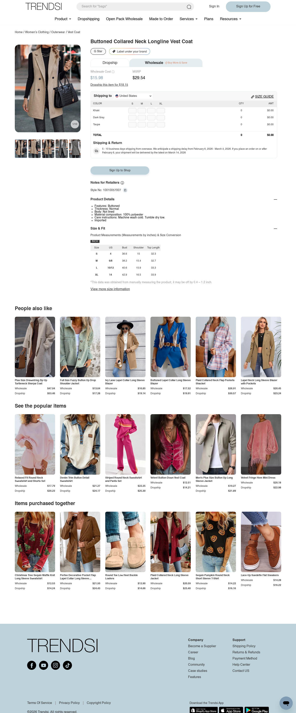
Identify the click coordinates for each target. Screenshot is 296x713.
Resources (229, 19)
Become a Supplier (202, 646)
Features (194, 677)
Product (61, 19)
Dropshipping (88, 19)
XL (160, 104)
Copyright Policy (99, 703)
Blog (191, 658)
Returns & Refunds (246, 652)
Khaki (96, 110)
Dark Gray (98, 117)
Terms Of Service (39, 703)
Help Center (241, 665)
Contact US (240, 671)
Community (196, 665)
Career (193, 652)
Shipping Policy (244, 646)
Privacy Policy (69, 703)
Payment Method (244, 658)
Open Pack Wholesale (124, 19)
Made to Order (161, 19)
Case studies (197, 671)
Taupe (96, 124)
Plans (208, 19)
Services (187, 19)
